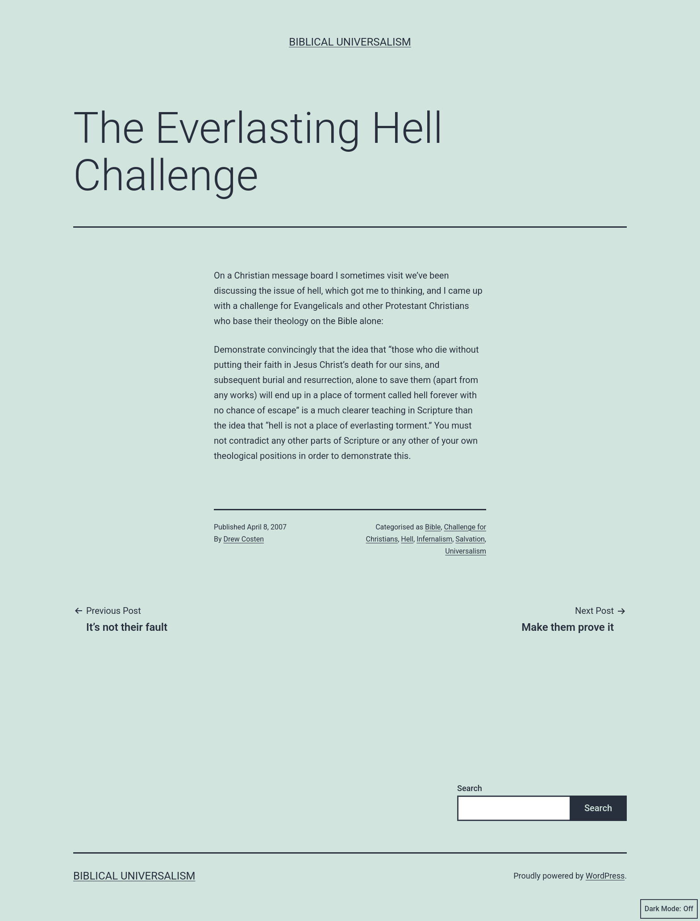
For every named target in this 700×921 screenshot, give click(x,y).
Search (469, 788)
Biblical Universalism (350, 42)
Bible (433, 527)
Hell (407, 539)
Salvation (470, 539)
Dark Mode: (669, 909)
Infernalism (434, 539)
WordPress (605, 875)
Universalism (465, 551)
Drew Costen (244, 539)
